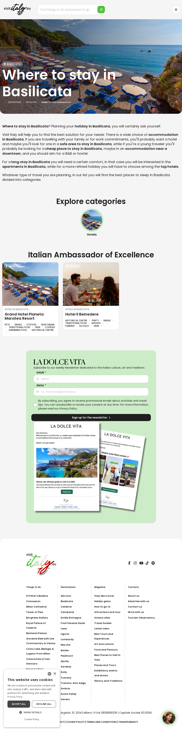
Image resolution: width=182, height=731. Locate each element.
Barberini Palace (37, 633)
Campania (68, 612)
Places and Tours (106, 670)
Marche (66, 645)
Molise (65, 650)
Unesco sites (103, 622)
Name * (41, 372)
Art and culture (104, 649)
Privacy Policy (68, 408)
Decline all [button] (44, 704)
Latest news (102, 633)
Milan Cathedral (37, 606)
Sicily (64, 672)
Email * (41, 385)
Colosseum (34, 601)
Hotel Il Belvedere (82, 314)
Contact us (135, 606)
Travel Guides (103, 628)
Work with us (136, 612)
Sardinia (66, 666)
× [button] (54, 673)
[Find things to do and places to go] (72, 9)
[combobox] (49, 674)
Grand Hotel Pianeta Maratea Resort (24, 316)
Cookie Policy (74, 722)
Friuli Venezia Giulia (74, 623)
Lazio (64, 628)
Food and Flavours (107, 654)
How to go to (103, 606)
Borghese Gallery (38, 617)
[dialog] (32, 698)
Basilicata (68, 601)
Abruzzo (66, 596)
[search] (101, 9)
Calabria (67, 606)
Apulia (65, 661)
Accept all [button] (19, 704)
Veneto (66, 699)
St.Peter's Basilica (38, 596)
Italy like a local (105, 596)
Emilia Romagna (72, 617)
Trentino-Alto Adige (74, 683)
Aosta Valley (69, 694)
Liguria (65, 634)
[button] (31, 712)
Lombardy (68, 639)
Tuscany (66, 677)
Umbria (66, 688)
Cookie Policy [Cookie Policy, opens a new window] (31, 719)
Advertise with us (139, 601)
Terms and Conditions (102, 722)
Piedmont (67, 656)
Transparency (131, 722)
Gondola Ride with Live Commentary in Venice (39, 643)
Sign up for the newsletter (91, 417)
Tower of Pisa (35, 612)
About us (134, 596)
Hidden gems (103, 601)
